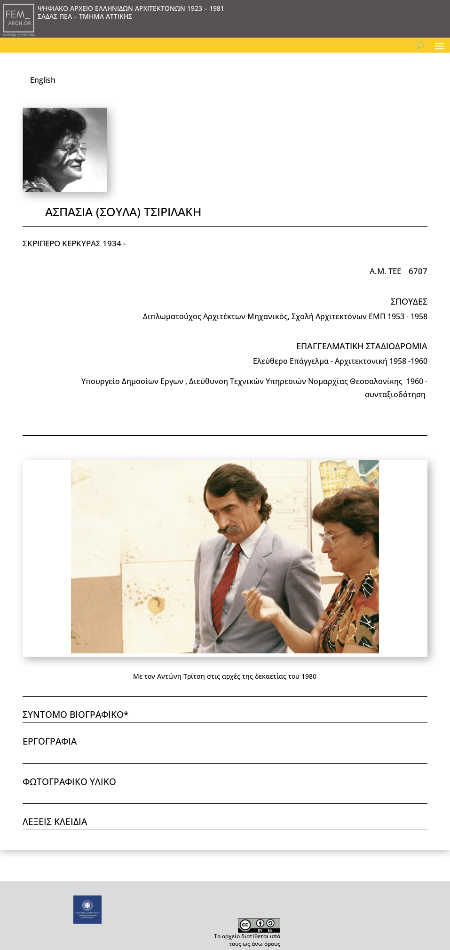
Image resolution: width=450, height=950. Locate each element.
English (42, 80)
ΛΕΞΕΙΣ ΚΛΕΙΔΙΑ (55, 822)
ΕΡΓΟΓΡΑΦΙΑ (50, 741)
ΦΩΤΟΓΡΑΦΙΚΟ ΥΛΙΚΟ (69, 782)
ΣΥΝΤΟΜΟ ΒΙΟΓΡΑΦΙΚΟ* (75, 714)
